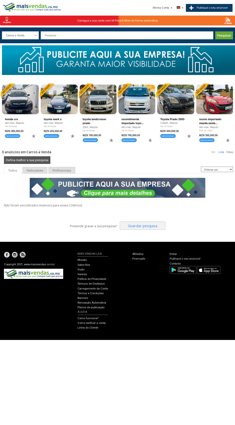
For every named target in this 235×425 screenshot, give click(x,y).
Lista (221, 152)
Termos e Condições (91, 293)
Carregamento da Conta (93, 288)
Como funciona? (88, 318)
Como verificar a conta (92, 323)
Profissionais (62, 170)
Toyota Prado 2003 (172, 119)
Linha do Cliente (88, 327)
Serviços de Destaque (91, 283)
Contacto (175, 263)
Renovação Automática (92, 302)
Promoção (138, 258)
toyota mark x (52, 119)
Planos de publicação (91, 307)
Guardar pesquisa (142, 225)
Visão (81, 269)
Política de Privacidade (92, 279)
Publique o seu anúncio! (185, 258)
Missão (82, 260)
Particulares (35, 170)
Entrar (173, 254)
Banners (83, 298)
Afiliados (137, 254)
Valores (82, 274)
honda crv (11, 119)
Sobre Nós (84, 265)
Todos (12, 170)
